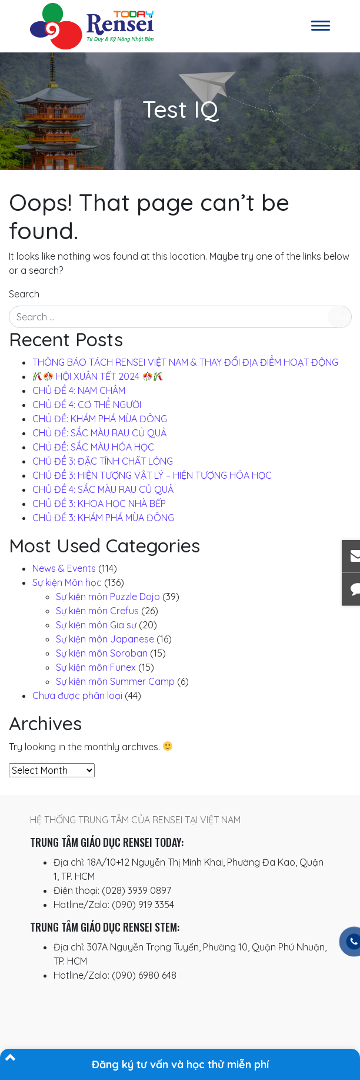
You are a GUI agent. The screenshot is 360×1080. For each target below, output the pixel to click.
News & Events (64, 568)
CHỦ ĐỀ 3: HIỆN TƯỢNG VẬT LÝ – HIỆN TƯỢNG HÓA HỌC (152, 475)
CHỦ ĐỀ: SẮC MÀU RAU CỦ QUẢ (99, 433)
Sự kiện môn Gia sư (96, 625)
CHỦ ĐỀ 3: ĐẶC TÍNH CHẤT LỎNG (102, 461)
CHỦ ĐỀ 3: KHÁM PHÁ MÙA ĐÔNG (103, 518)
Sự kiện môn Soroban (102, 653)
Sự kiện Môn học (67, 582)
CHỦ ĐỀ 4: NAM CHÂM (78, 390)
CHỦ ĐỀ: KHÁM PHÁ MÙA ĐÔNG (99, 419)
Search (24, 294)
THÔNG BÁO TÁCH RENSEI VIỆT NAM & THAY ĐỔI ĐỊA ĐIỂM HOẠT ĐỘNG (185, 362)
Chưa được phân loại (77, 695)
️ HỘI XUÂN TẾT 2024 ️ (98, 376)
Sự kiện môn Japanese (105, 639)
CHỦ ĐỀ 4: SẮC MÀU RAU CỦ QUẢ (103, 489)
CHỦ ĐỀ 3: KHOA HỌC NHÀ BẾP (99, 503)
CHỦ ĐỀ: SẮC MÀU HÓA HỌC (93, 447)
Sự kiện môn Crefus (97, 611)
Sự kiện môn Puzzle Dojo (108, 596)
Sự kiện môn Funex (96, 667)
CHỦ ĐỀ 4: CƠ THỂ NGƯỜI (86, 404)
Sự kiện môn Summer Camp (115, 681)
